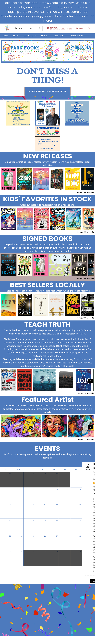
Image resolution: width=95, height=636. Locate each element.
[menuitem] (5, 35)
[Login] (79, 28)
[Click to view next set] (90, 180)
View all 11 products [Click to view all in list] (86, 439)
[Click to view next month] (78, 464)
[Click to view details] (8, 179)
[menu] (47, 35)
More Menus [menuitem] (77, 35)
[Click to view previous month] (3, 464)
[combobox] (21, 28)
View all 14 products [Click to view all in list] (86, 393)
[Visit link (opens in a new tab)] (47, 91)
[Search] (39, 28)
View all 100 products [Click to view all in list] (85, 192)
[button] (59, 29)
